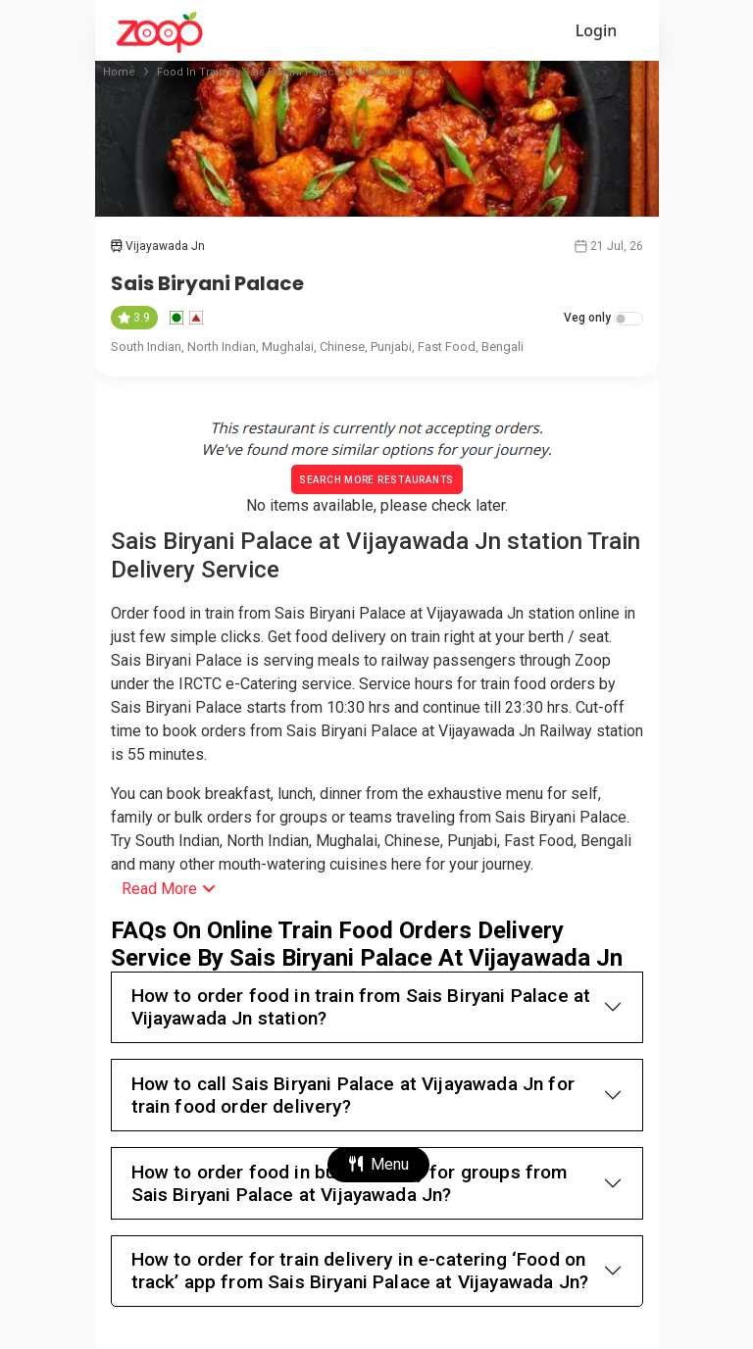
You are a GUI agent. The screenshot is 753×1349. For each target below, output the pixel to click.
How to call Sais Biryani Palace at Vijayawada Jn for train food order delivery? (353, 1095)
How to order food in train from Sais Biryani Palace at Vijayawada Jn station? (361, 1006)
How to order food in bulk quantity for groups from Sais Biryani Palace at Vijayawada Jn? (349, 1183)
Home (119, 72)
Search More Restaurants (376, 480)
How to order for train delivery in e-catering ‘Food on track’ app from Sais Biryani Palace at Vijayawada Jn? (360, 1270)
